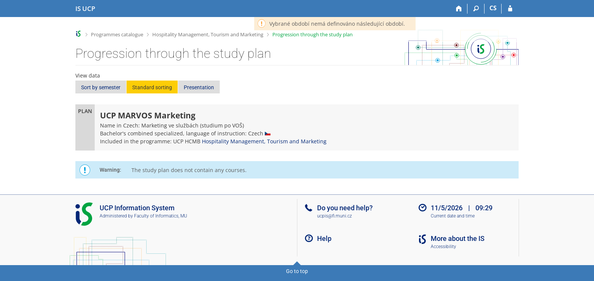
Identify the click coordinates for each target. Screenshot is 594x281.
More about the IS (458, 238)
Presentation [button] (199, 87)
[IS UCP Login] (510, 9)
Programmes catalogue (117, 34)
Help (324, 238)
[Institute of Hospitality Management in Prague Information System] (85, 9)
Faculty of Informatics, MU (160, 216)
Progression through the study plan (312, 34)
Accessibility (443, 246)
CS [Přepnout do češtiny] (493, 8)
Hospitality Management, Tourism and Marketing (207, 34)
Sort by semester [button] (100, 87)
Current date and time (453, 216)
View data (87, 75)
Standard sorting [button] (152, 87)
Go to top (297, 271)
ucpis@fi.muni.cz (334, 216)
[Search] (476, 9)
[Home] (458, 9)
